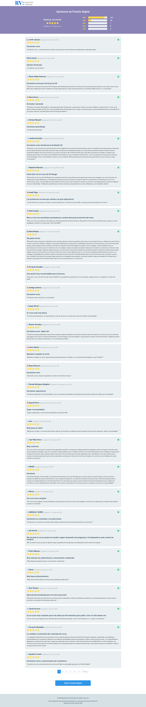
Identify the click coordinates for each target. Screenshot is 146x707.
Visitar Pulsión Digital (73, 683)
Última (85, 672)
